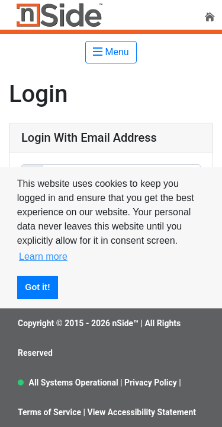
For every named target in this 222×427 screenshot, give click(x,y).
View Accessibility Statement (142, 412)
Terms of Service (49, 412)
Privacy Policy (150, 382)
